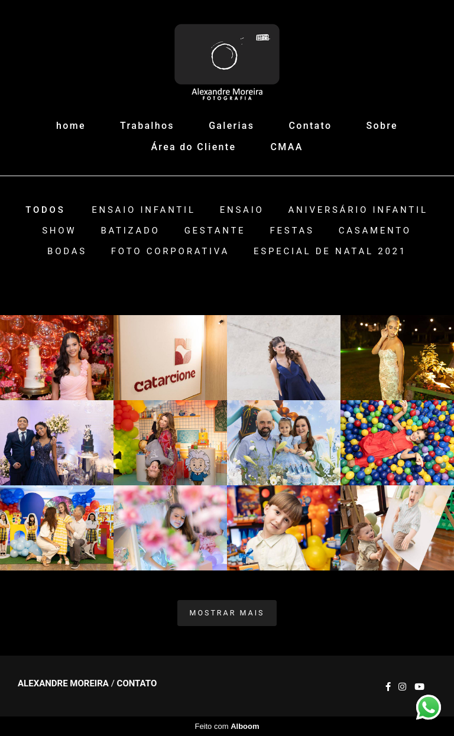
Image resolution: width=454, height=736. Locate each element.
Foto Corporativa (170, 251)
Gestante (215, 230)
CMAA (287, 147)
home (71, 125)
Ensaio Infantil (144, 210)
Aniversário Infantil (358, 210)
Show (59, 230)
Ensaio (242, 210)
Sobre (382, 125)
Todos (45, 210)
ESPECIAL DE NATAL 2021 (330, 251)
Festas (292, 230)
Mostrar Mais (227, 612)
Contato (310, 125)
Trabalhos (147, 125)
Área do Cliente (193, 147)
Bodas (67, 251)
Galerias (231, 125)
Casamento (375, 230)
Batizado (130, 230)
